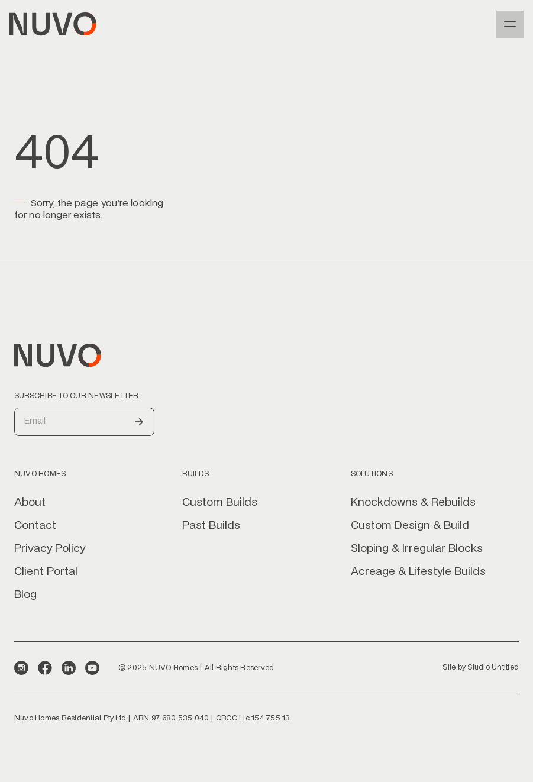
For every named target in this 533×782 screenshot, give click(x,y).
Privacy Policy (49, 549)
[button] (510, 24)
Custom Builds (219, 502)
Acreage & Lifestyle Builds (418, 572)
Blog (25, 595)
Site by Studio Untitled (480, 667)
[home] (52, 24)
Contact (35, 526)
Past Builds (211, 526)
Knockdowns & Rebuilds (413, 502)
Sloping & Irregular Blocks (417, 549)
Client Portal (45, 572)
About (30, 502)
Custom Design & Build (410, 526)
